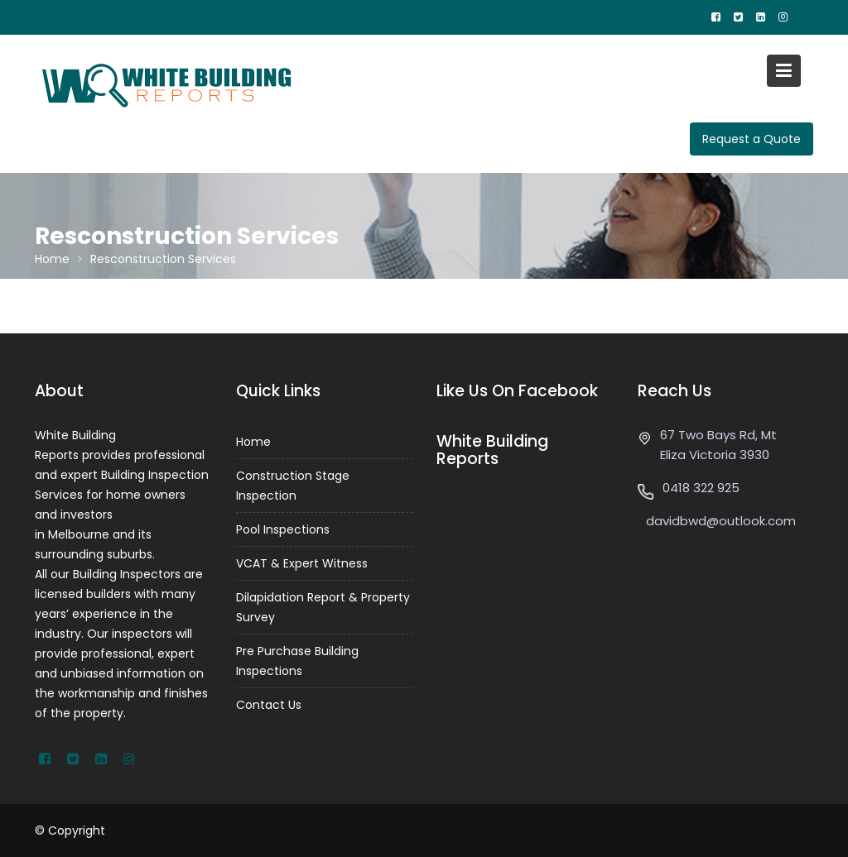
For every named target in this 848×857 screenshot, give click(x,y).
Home (253, 441)
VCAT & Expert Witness (302, 563)
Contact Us (268, 705)
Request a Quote (751, 139)
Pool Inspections (283, 529)
